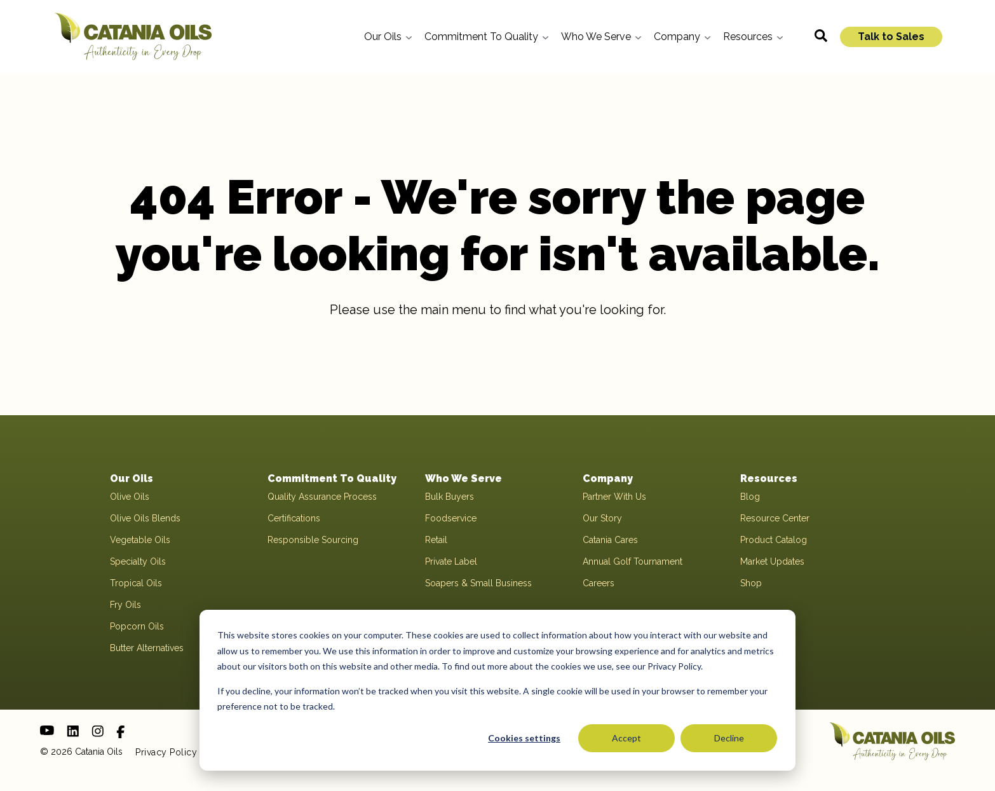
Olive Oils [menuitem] (129, 497)
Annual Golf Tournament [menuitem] (632, 561)
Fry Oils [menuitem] (125, 605)
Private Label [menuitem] (451, 561)
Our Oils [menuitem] (131, 478)
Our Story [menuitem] (602, 518)
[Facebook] (120, 732)
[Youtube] (47, 730)
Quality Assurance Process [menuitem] (322, 497)
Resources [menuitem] (768, 478)
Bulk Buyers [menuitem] (449, 497)
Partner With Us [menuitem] (614, 497)
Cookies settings (524, 738)
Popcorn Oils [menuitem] (137, 626)
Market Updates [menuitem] (772, 561)
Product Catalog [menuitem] (773, 540)
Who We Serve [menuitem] (463, 478)
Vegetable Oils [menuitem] (140, 540)
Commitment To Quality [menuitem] (331, 478)
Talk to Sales (891, 37)
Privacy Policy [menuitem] (166, 752)
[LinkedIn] (73, 731)
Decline (729, 738)
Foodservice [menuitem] (451, 518)
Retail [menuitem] (436, 540)
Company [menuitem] (608, 478)
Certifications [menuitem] (293, 518)
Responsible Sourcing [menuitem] (312, 540)
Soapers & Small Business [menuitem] (478, 583)
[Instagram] (97, 731)
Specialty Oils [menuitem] (138, 561)
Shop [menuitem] (751, 583)
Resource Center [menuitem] (774, 518)
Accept (626, 738)
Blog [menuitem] (750, 497)
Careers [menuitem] (598, 583)
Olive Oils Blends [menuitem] (145, 518)
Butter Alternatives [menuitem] (147, 648)
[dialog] (497, 690)
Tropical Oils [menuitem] (136, 583)
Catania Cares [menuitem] (610, 540)
